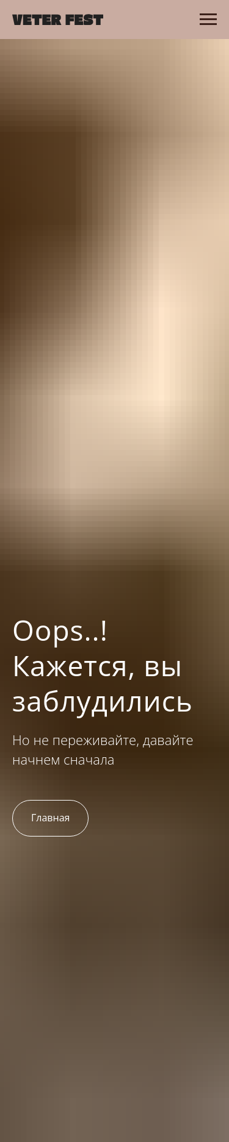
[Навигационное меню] (208, 19)
